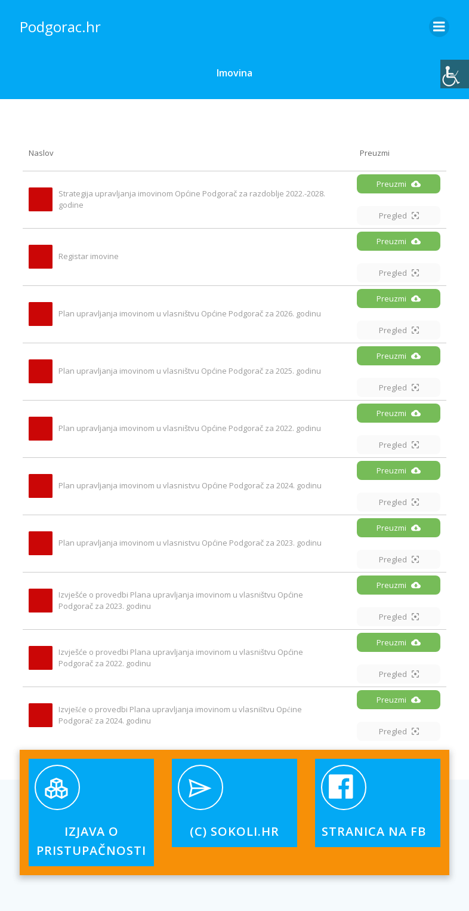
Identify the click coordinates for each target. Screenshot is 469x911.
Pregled (399, 215)
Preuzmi (399, 183)
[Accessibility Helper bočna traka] (454, 74)
